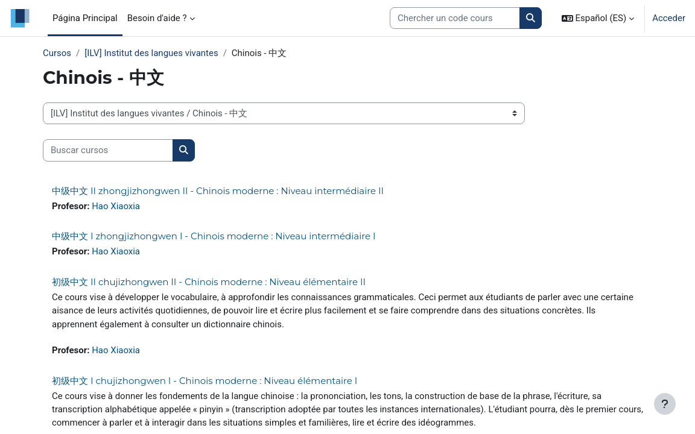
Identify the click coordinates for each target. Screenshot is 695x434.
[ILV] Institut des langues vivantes (151, 53)
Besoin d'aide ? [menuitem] (157, 18)
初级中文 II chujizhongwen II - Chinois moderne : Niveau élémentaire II (209, 282)
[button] (598, 18)
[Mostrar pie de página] (665, 404)
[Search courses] (455, 18)
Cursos (57, 53)
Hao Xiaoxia (116, 206)
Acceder (668, 18)
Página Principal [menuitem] (85, 18)
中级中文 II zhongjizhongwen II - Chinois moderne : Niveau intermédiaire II (218, 191)
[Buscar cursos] (108, 150)
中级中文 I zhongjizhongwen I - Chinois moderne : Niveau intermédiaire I (214, 236)
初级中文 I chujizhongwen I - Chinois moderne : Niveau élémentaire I (204, 380)
